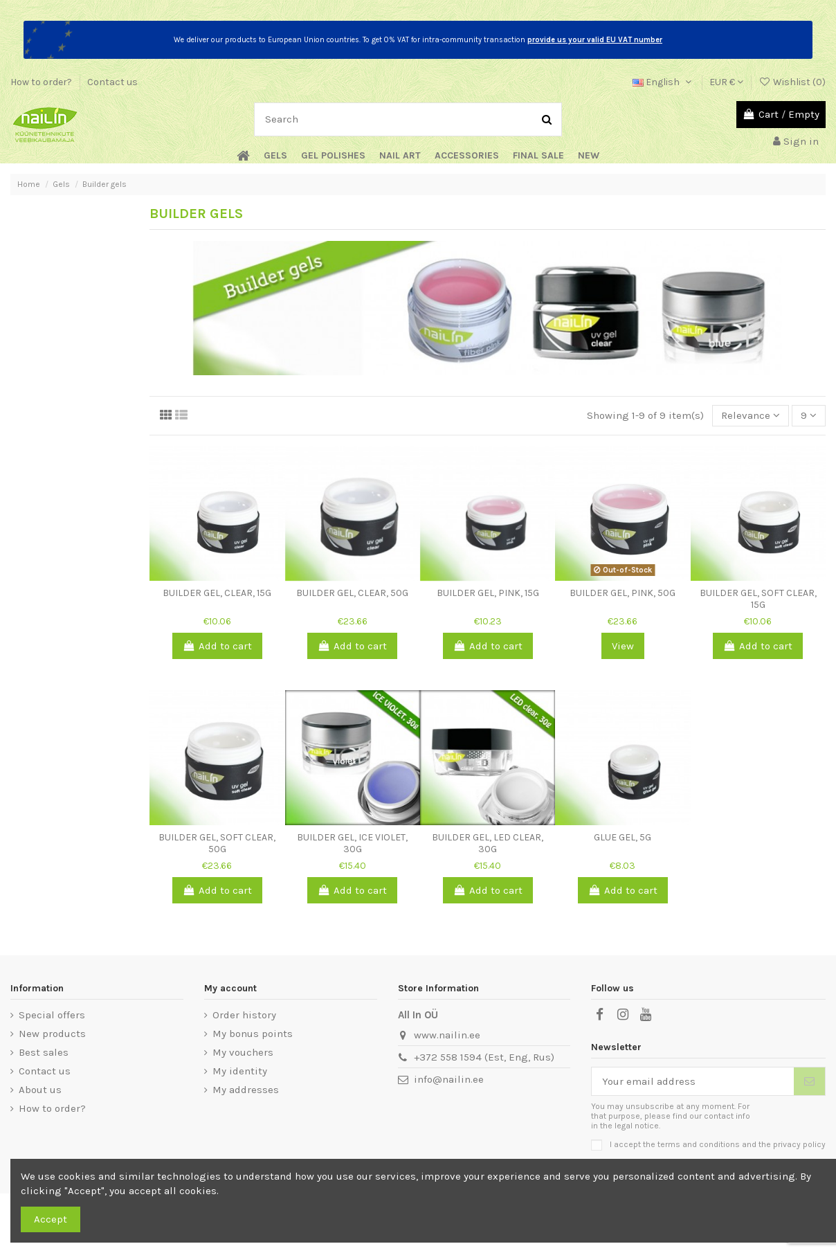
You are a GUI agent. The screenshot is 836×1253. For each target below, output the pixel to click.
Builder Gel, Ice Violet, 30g (352, 843)
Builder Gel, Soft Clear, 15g (758, 599)
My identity (239, 1071)
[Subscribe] (809, 1081)
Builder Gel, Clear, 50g (352, 593)
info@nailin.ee (449, 1079)
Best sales (44, 1052)
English (663, 82)
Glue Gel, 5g (622, 837)
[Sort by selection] (750, 415)
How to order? (42, 82)
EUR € (726, 82)
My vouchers (242, 1052)
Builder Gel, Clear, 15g (217, 593)
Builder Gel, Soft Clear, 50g (216, 843)
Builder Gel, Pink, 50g (622, 593)
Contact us (112, 82)
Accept (50, 1219)
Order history (244, 1015)
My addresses (245, 1089)
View (623, 646)
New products (52, 1033)
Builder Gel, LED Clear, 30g (487, 843)
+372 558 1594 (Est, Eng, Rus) (484, 1057)
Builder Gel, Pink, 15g (488, 593)
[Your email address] (693, 1081)
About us (40, 1089)
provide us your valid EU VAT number (594, 39)
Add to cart (217, 646)
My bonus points (252, 1033)
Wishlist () (792, 82)
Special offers (52, 1015)
